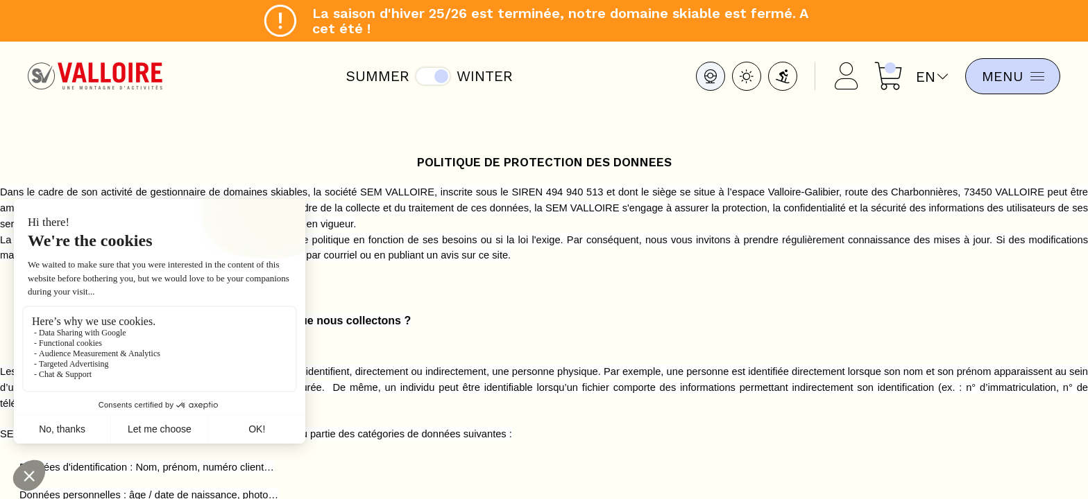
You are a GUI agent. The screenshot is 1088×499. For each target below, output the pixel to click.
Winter (482, 76)
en (928, 76)
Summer (375, 76)
